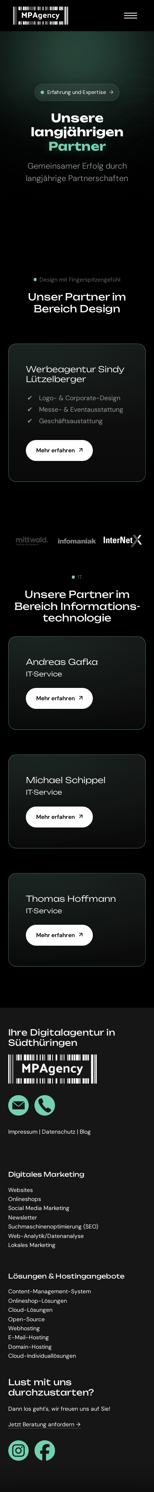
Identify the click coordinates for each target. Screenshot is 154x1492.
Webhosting (24, 1328)
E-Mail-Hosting (28, 1337)
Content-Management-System (49, 1291)
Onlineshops (24, 1199)
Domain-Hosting (30, 1346)
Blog (85, 1131)
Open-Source (26, 1318)
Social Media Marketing (38, 1208)
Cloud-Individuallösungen (42, 1355)
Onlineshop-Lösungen (37, 1300)
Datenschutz (59, 1131)
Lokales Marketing (31, 1245)
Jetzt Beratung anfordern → (44, 1424)
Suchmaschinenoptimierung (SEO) (53, 1226)
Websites (20, 1189)
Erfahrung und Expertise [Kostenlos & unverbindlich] (77, 92)
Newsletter (22, 1217)
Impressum (23, 1131)
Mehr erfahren (55, 450)
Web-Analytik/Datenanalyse (46, 1235)
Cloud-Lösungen (30, 1309)
